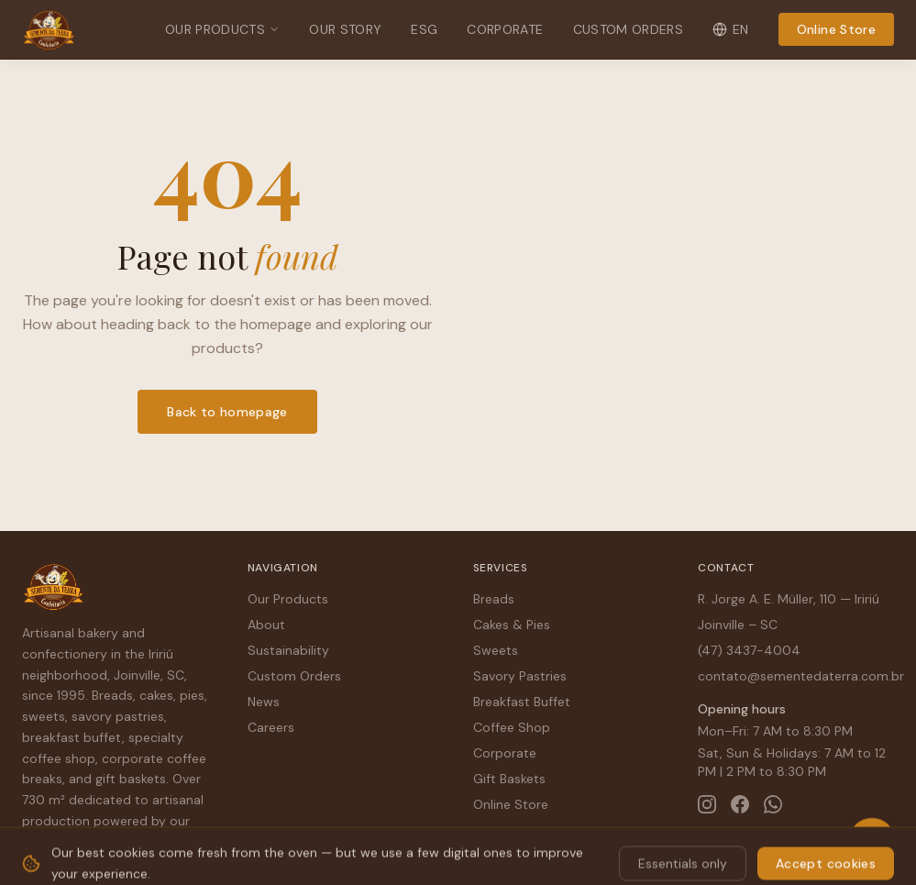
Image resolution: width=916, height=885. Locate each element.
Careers (271, 727)
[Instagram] (707, 804)
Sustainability (288, 650)
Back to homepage (227, 412)
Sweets (495, 650)
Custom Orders (628, 29)
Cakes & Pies (511, 624)
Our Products (222, 29)
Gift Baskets (509, 778)
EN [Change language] (730, 29)
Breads (493, 599)
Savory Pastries (520, 676)
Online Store (836, 29)
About (266, 624)
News (264, 701)
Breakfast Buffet (521, 701)
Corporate (505, 29)
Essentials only (682, 849)
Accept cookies (826, 849)
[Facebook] (740, 804)
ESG (424, 29)
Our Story (345, 29)
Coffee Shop (511, 727)
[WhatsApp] (773, 804)
